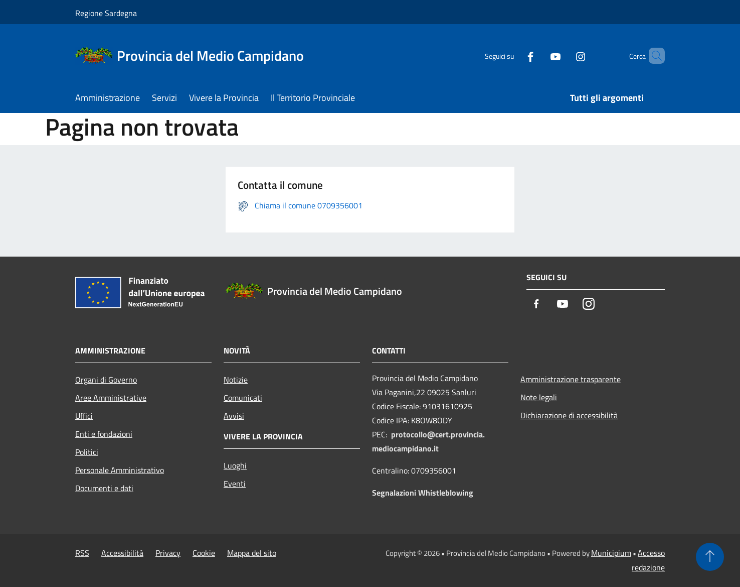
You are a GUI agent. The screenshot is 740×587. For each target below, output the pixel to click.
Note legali (538, 397)
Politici (86, 452)
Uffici (84, 416)
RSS (82, 553)
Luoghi (235, 465)
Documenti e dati (104, 488)
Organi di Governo (106, 380)
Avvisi (234, 416)
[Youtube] (538, 55)
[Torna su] (710, 557)
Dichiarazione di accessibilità (569, 415)
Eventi (235, 484)
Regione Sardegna (106, 13)
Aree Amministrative (110, 398)
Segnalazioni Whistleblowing (422, 493)
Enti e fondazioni (103, 434)
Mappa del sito (251, 553)
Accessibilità (122, 553)
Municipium (611, 553)
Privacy (167, 553)
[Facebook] (513, 55)
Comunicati (243, 398)
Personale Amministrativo (119, 470)
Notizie (236, 380)
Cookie (204, 553)
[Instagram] (563, 55)
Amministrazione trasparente (570, 379)
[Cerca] (653, 56)
